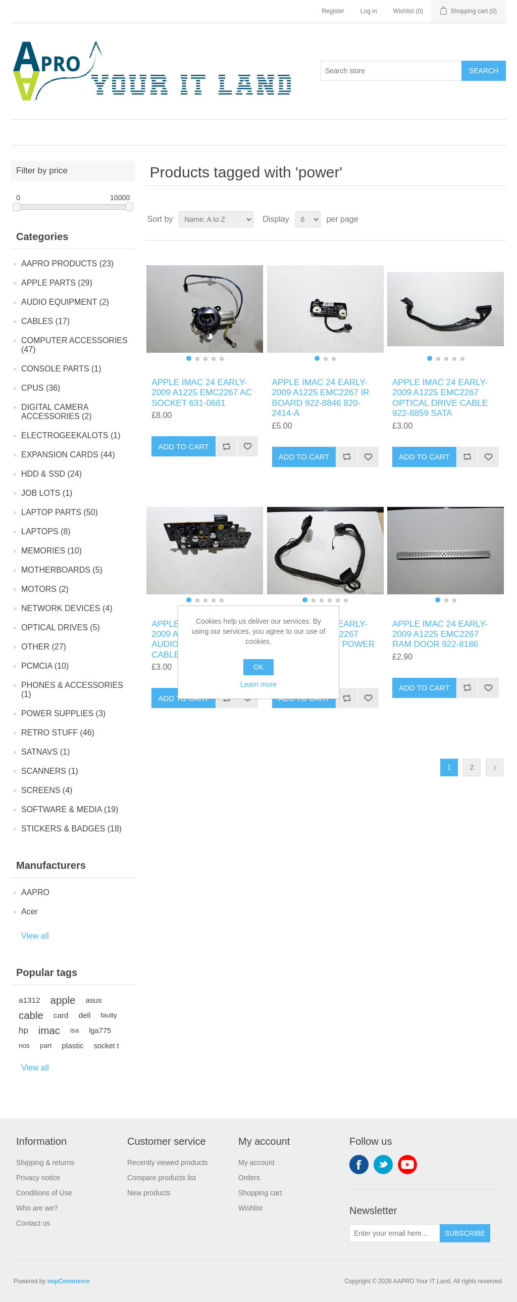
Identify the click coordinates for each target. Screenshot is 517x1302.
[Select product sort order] (216, 219)
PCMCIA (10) (45, 666)
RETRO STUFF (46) (57, 732)
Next (494, 767)
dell (85, 1015)
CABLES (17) (45, 321)
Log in (368, 11)
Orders (249, 1178)
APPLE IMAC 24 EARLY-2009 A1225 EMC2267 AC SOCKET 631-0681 (201, 393)
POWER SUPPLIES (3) (63, 713)
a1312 (29, 1000)
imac (49, 1030)
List (497, 219)
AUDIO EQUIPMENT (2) (65, 302)
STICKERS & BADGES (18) (71, 828)
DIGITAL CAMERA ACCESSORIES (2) (56, 412)
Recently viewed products (167, 1162)
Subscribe (465, 1233)
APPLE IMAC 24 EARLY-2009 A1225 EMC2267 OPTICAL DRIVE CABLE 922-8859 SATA (440, 398)
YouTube (407, 1164)
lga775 (100, 1031)
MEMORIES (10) (51, 550)
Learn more (258, 684)
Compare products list (161, 1178)
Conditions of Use (44, 1193)
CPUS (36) (40, 388)
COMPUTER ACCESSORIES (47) (74, 345)
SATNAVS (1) (45, 752)
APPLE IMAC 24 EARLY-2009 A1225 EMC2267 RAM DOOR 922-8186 (440, 634)
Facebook (359, 1164)
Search (483, 71)
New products (149, 1193)
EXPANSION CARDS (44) (68, 454)
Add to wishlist (247, 446)
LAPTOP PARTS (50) (59, 512)
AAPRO (35, 892)
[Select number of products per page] (308, 219)
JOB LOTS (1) (46, 493)
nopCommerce (68, 1281)
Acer (29, 911)
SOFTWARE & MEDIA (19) (69, 809)
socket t (106, 1046)
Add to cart (183, 446)
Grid (479, 219)
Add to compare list (226, 446)
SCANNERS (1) (49, 771)
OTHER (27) (43, 646)
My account (256, 1162)
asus (93, 1000)
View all (35, 936)
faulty (108, 1015)
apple (63, 1000)
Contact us (33, 1223)
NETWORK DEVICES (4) (66, 608)
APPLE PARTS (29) (56, 282)
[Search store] (391, 71)
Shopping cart (260, 1193)
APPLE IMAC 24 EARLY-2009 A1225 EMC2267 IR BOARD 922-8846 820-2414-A (321, 398)
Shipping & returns (45, 1162)
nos (24, 1045)
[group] (204, 309)
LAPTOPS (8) (46, 531)
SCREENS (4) (46, 790)
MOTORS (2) (45, 589)
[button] (188, 358)
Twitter (383, 1164)
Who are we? (37, 1208)
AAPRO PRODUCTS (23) (67, 263)
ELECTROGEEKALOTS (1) (71, 435)
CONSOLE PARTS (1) (61, 368)
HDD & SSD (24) (51, 474)
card (61, 1015)
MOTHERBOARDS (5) (61, 570)
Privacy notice (38, 1178)
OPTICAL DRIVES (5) (60, 627)
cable (31, 1015)
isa (74, 1030)
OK (258, 667)
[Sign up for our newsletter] (394, 1233)
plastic (72, 1045)
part (45, 1045)
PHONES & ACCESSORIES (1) (72, 690)
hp (23, 1030)
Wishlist (250, 1208)
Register (333, 11)
